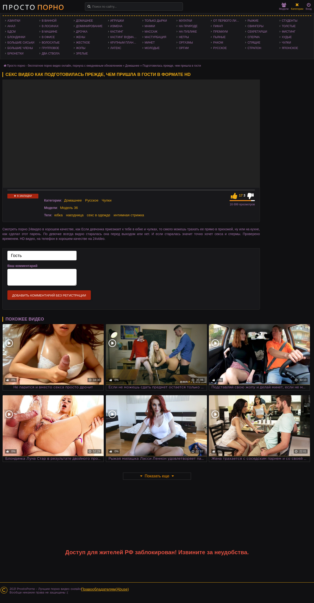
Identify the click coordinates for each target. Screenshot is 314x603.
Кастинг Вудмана (124, 37)
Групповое (50, 48)
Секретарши (257, 31)
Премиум (220, 31)
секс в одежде (98, 215)
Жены (80, 37)
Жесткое (83, 42)
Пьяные (219, 37)
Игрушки (117, 20)
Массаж (151, 31)
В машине (49, 31)
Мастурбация (155, 37)
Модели (284, 6)
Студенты (289, 20)
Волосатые (51, 42)
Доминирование (89, 26)
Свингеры (255, 26)
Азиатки (13, 20)
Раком (218, 42)
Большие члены (20, 48)
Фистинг (288, 31)
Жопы (80, 48)
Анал (11, 26)
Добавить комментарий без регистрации (49, 295)
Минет (150, 42)
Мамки (150, 26)
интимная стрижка (129, 215)
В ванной (49, 20)
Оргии (184, 48)
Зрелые (82, 53)
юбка (58, 215)
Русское (220, 48)
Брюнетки (15, 53)
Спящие (253, 42)
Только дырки (156, 20)
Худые (287, 37)
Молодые (152, 48)
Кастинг (116, 31)
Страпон (254, 48)
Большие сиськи (20, 42)
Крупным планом (124, 42)
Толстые (289, 26)
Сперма (253, 37)
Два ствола (51, 53)
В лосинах (50, 26)
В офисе (48, 37)
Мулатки (185, 20)
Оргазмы (186, 42)
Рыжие (252, 20)
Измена (116, 26)
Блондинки (16, 37)
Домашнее (84, 20)
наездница (75, 215)
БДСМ (11, 31)
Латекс (115, 48)
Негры (184, 37)
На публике (188, 31)
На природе (188, 26)
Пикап (218, 26)
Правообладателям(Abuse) (105, 589)
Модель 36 (69, 208)
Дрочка (82, 31)
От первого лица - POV (228, 20)
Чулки (286, 42)
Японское (290, 48)
